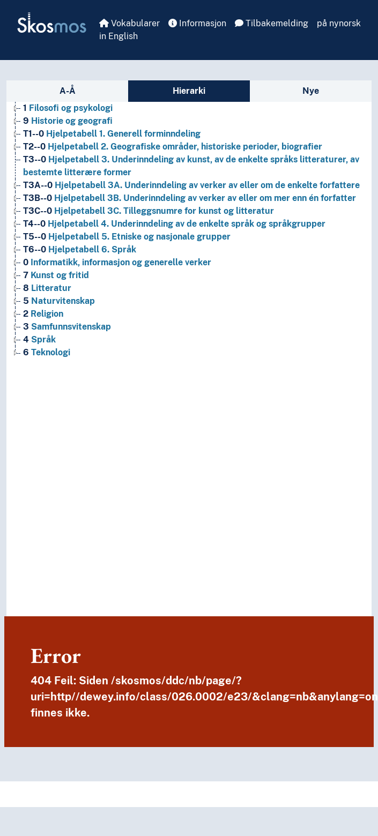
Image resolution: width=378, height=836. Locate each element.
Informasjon (197, 23)
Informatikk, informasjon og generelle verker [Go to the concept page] (117, 262)
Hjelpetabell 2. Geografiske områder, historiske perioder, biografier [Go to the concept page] (172, 146)
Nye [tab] (310, 91)
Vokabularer (129, 23)
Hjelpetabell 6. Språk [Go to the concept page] (79, 249)
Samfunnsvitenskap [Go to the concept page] (67, 327)
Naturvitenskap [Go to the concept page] (59, 301)
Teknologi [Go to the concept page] (46, 352)
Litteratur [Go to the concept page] (47, 288)
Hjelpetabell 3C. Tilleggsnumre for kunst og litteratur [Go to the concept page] (148, 211)
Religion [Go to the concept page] (43, 314)
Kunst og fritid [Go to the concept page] (56, 275)
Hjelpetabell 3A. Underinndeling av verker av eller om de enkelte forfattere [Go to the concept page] (191, 185)
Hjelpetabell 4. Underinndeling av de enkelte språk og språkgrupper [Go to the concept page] (174, 224)
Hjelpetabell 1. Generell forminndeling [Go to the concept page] (112, 134)
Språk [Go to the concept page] (39, 339)
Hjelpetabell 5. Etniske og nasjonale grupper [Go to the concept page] (127, 237)
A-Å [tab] (68, 91)
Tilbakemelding (271, 23)
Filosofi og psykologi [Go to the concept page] (68, 108)
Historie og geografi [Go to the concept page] (68, 121)
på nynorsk (339, 23)
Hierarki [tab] (189, 91)
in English (118, 36)
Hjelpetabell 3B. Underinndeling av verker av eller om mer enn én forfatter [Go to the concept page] (189, 198)
